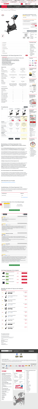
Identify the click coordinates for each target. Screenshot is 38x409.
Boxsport (27, 380)
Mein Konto (34, 0)
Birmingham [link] (7, 383)
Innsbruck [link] (4, 386)
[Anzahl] (25, 31)
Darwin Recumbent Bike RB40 (12, 300)
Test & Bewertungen (5, 49)
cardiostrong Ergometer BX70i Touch (12, 296)
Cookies (15, 375)
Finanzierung (32, 27)
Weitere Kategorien (34, 7)
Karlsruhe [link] (8, 378)
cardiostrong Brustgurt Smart (9, 279)
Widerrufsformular (16, 377)
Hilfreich (3, 231)
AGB (14, 374)
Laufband (27, 373)
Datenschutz (20, 374)
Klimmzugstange (28, 388)
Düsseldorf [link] (7, 376)
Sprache (31, 0)
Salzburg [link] (11, 386)
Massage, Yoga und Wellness (27, 7)
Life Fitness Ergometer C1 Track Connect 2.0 (17, 117)
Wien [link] (2, 387)
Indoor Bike (27, 378)
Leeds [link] (5, 383)
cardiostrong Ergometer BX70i (12, 304)
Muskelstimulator (28, 389)
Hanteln (27, 379)
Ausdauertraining (4, 6)
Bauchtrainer (27, 386)
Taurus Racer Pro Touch (11, 327)
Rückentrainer (28, 387)
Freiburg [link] (7, 377)
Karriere (9, 0)
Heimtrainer (27, 382)
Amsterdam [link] (3, 389)
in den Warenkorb (32, 31)
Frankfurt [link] (4, 377)
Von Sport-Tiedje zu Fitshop (5, 359)
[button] (2, 36)
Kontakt (11, 0)
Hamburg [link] (9, 377)
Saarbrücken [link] (5, 380)
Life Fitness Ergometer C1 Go (11, 117)
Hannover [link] (3, 378)
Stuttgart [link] (11, 380)
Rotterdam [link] (8, 390)
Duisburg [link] (10, 376)
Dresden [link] (5, 376)
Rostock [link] (3, 380)
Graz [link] (2, 386)
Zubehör (3, 50)
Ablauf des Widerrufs (20, 377)
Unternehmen (3, 0)
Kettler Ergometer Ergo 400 (11, 323)
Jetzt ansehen (11, 139)
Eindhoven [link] (3, 390)
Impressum (6, 0)
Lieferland (28, 0)
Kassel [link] (10, 378)
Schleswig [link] (8, 380)
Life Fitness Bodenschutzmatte (10, 276)
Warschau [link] (3, 399)
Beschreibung (4, 44)
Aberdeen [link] (3, 383)
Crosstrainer (27, 371)
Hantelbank (27, 377)
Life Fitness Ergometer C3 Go (24, 117)
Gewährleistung (4, 47)
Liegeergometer (28, 381)
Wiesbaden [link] (3, 381)
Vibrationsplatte (28, 390)
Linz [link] (8, 386)
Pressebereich (21, 381)
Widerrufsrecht (21, 376)
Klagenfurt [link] (7, 386)
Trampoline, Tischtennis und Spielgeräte (18, 7)
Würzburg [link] (6, 381)
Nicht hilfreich (7, 231)
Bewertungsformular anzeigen (14, 210)
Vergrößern (25, 107)
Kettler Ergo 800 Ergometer (11, 292)
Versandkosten (16, 376)
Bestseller (3, 52)
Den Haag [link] (9, 389)
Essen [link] (2, 377)
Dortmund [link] (3, 376)
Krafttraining (10, 6)
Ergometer (27, 372)
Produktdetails (4, 43)
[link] (30, 61)
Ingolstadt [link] (5, 378)
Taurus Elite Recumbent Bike (11, 308)
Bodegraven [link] (6, 389)
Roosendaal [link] (5, 390)
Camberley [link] (10, 383)
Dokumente (3, 46)
